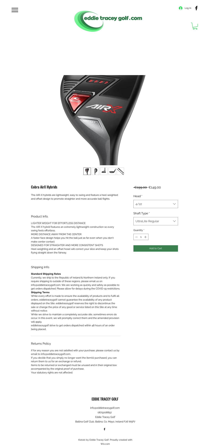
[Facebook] (196, 8)
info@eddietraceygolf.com (105, 407)
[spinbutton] (141, 237)
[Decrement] (136, 237)
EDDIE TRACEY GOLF (105, 398)
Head (137, 196)
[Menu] (15, 10)
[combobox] (155, 204)
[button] (195, 26)
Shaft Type (141, 213)
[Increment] (146, 237)
